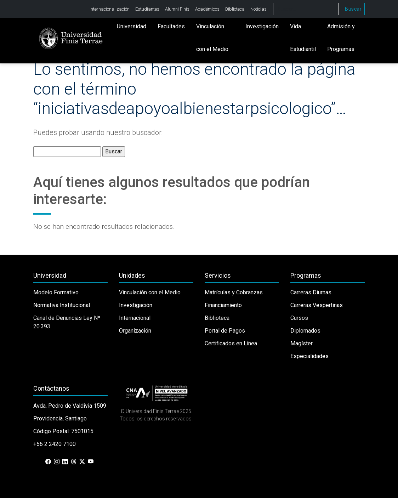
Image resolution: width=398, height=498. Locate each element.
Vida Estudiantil (303, 37)
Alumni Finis (177, 9)
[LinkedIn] (65, 462)
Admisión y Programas (341, 37)
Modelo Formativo (56, 292)
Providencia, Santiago (60, 418)
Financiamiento (223, 305)
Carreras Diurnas (310, 292)
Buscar (353, 9)
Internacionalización (110, 9)
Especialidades (309, 356)
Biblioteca (235, 9)
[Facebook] (48, 462)
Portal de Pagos (225, 330)
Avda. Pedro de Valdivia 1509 (69, 405)
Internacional (134, 318)
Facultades (171, 26)
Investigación (262, 26)
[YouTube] (90, 462)
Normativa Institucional (61, 305)
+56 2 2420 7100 (54, 444)
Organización (135, 330)
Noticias (258, 9)
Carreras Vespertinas (316, 305)
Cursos (299, 318)
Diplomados (305, 330)
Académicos (207, 9)
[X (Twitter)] (82, 462)
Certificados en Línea (231, 343)
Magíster (301, 343)
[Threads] (73, 462)
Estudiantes (147, 9)
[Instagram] (56, 462)
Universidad (131, 26)
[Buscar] (306, 9)
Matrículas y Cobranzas (234, 292)
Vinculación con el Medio (212, 37)
